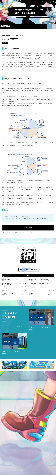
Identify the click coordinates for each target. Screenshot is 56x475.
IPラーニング (14, 39)
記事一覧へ (28, 227)
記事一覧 (8, 232)
